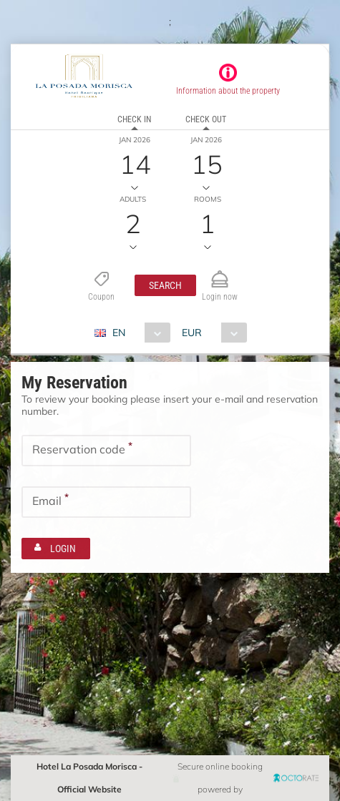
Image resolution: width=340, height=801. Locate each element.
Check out (205, 119)
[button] (165, 285)
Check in (134, 119)
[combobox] (138, 332)
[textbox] (106, 450)
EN (118, 332)
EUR (192, 332)
